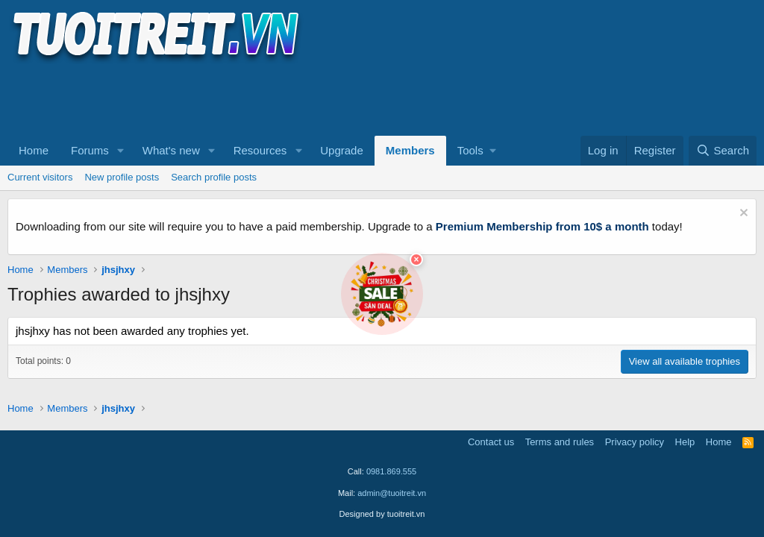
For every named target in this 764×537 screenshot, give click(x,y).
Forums (90, 150)
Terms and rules (559, 442)
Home (33, 150)
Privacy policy (634, 442)
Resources (260, 150)
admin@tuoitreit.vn (391, 493)
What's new (171, 150)
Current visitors (39, 177)
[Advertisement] (279, 97)
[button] (120, 151)
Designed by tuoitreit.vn (382, 513)
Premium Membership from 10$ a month (542, 226)
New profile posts (121, 177)
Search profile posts (214, 177)
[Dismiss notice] (742, 214)
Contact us (491, 442)
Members (410, 150)
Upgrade (341, 150)
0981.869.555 (391, 471)
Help (685, 442)
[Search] (723, 151)
